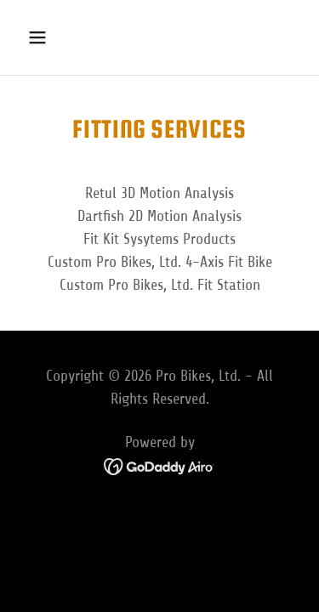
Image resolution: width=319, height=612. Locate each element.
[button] (52, 37)
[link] (159, 465)
